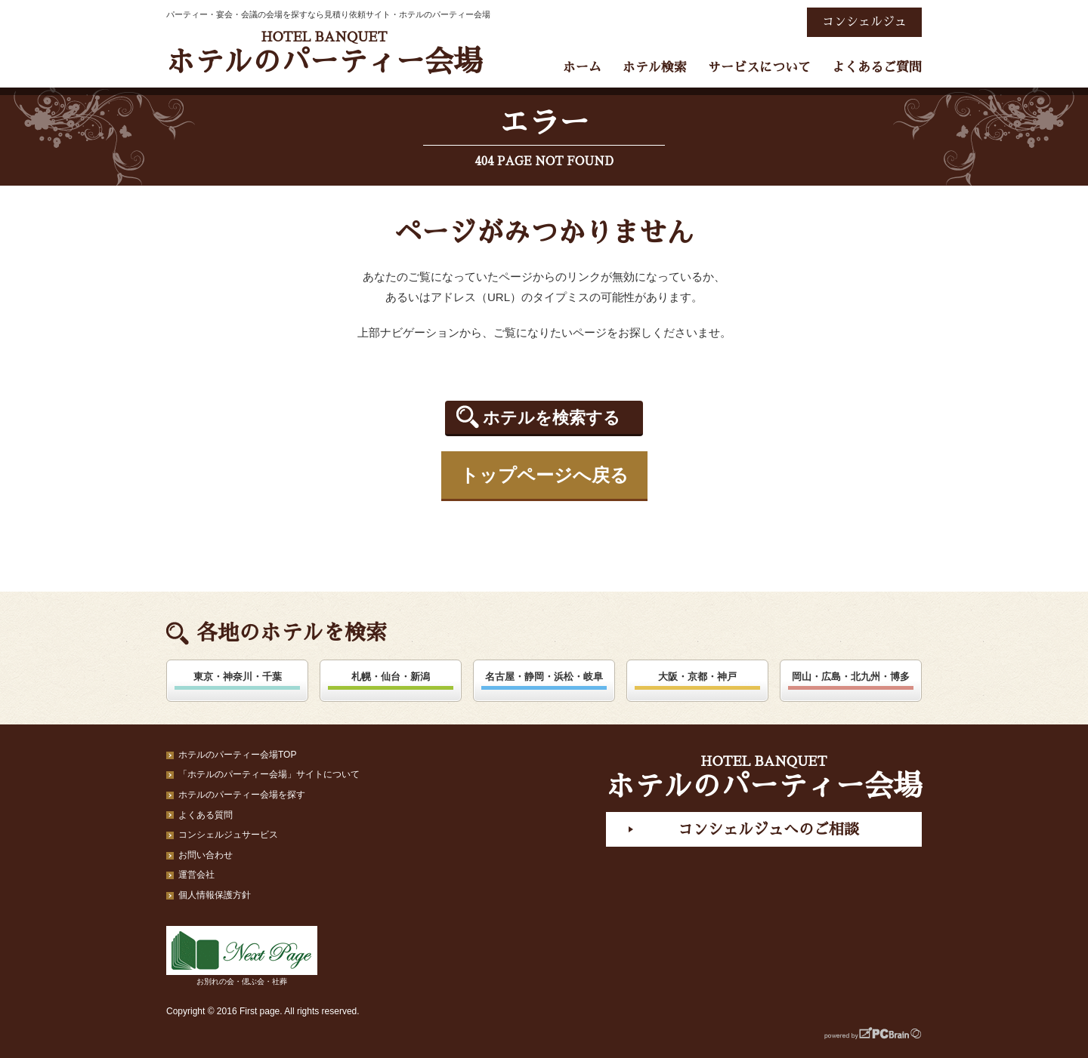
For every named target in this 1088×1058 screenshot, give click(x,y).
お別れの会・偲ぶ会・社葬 (241, 956)
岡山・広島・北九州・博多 (851, 676)
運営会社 (196, 874)
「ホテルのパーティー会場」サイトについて (269, 774)
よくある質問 (205, 815)
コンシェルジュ (864, 22)
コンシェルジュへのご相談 (768, 829)
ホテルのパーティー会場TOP (237, 754)
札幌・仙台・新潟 (390, 676)
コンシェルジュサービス (228, 834)
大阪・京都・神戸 (697, 676)
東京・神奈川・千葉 (237, 676)
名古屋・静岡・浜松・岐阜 (544, 676)
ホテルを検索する (551, 417)
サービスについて (759, 67)
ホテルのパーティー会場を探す (241, 794)
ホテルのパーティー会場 (324, 53)
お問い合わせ (205, 855)
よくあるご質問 (877, 67)
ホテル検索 (655, 67)
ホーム (582, 67)
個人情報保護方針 (214, 895)
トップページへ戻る (544, 475)
